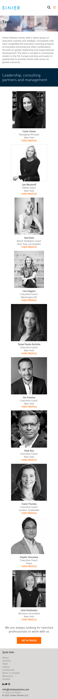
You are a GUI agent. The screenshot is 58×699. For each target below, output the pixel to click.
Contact (6, 678)
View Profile (29, 140)
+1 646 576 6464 (11, 692)
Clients (6, 666)
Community (8, 669)
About (5, 657)
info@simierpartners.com (15, 689)
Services (6, 660)
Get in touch (29, 640)
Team (5, 663)
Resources (7, 675)
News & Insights (11, 672)
